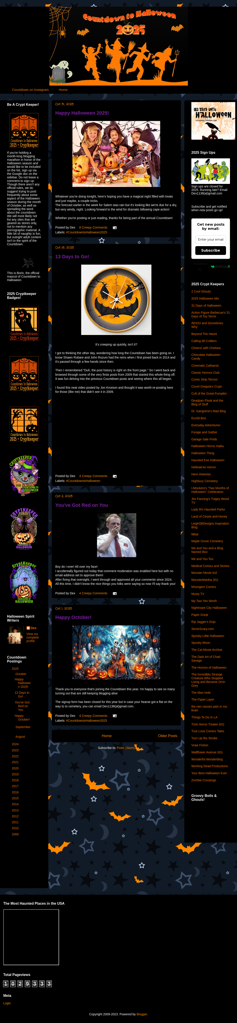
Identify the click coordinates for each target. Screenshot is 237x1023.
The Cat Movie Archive (206, 649)
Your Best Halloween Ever (209, 773)
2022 (16, 756)
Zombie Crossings (203, 780)
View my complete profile (33, 637)
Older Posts (167, 736)
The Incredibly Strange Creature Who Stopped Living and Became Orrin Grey (208, 680)
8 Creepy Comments (93, 227)
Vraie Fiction (199, 745)
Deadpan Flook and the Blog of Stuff (207, 402)
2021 (16, 762)
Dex (34, 628)
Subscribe (210, 250)
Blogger (141, 1014)
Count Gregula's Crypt (206, 386)
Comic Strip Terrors (204, 379)
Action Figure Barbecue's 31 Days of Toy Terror (210, 314)
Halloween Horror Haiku (207, 446)
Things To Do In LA (204, 717)
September (22, 727)
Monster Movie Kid (204, 573)
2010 (16, 828)
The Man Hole (201, 692)
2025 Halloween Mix (205, 298)
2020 (16, 768)
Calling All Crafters (204, 341)
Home (63, 90)
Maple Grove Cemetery (207, 541)
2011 (16, 822)
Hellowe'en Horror (203, 467)
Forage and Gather (204, 432)
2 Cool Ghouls (201, 291)
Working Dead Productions (209, 766)
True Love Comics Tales (207, 731)
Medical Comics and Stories (210, 566)
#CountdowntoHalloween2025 (86, 232)
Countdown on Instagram (30, 90)
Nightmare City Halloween (209, 607)
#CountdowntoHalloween (83, 481)
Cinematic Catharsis (205, 365)
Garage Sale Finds (204, 439)
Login (7, 1003)
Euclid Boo (198, 418)
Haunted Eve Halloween (207, 460)
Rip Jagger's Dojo (203, 622)
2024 (16, 744)
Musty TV (197, 594)
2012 (16, 816)
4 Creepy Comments (93, 476)
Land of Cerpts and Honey (209, 516)
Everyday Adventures (205, 425)
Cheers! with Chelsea (206, 348)
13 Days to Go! (72, 256)
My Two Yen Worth (204, 601)
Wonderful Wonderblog (207, 759)
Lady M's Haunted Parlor (208, 509)
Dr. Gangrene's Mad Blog (208, 411)
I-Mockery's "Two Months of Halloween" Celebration (210, 490)
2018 (16, 780)
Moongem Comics (203, 587)
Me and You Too (202, 559)
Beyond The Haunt (204, 334)
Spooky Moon (200, 642)
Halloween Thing (202, 453)
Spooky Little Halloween (207, 636)
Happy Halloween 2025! (82, 113)
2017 (16, 786)
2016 (16, 792)
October (21, 674)
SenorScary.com (202, 629)
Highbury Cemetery (204, 481)
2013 (16, 810)
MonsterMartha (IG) (204, 580)
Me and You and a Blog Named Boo (207, 550)
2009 (16, 834)
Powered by (211, 266)
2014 (16, 804)
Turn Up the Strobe (204, 738)
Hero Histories (201, 474)
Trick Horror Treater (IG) (207, 724)
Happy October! (73, 617)
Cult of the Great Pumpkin (209, 393)
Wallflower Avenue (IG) (207, 752)
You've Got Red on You (81, 505)
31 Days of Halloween (206, 305)
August (20, 736)
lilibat (194, 534)
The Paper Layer (202, 699)
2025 (16, 668)
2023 (16, 750)
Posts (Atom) (126, 748)
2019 (16, 774)
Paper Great (199, 615)
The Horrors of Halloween (208, 667)
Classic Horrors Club (205, 372)
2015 (16, 798)
